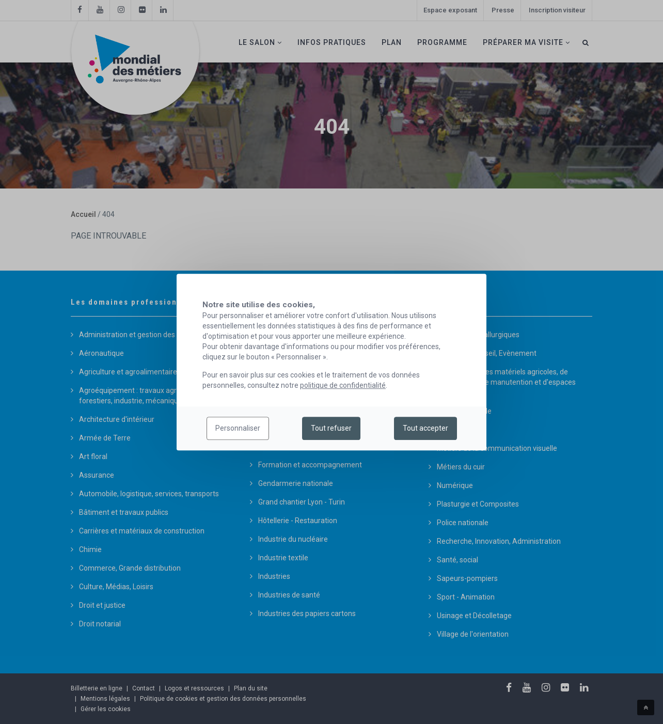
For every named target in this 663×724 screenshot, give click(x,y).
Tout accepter (425, 428)
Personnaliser (237, 428)
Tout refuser (331, 428)
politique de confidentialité (343, 385)
